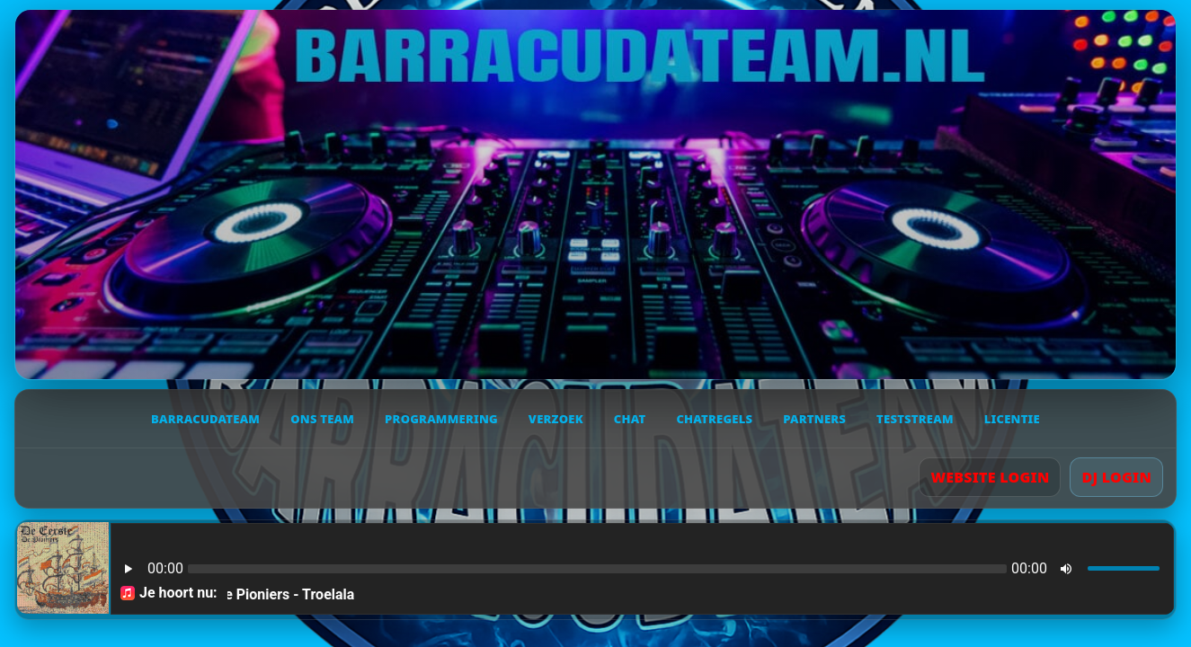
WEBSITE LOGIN (989, 477)
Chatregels (714, 419)
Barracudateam (205, 419)
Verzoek (556, 419)
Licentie (1012, 419)
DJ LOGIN (1116, 477)
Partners (814, 419)
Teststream (915, 419)
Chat (630, 419)
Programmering (441, 419)
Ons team (322, 419)
